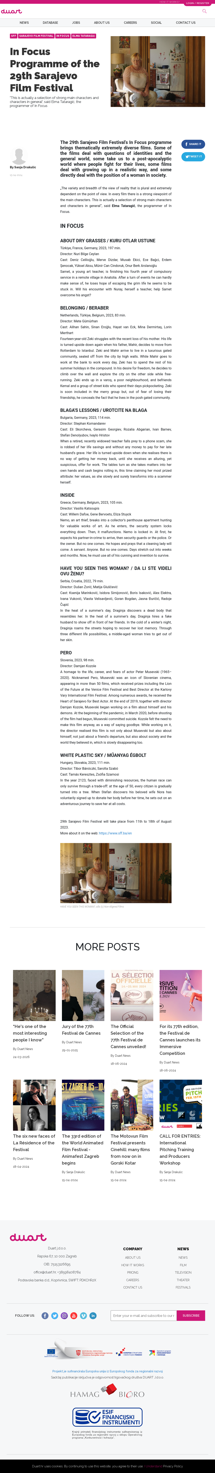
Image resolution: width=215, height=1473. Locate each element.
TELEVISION (183, 1272)
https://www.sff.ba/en (115, 833)
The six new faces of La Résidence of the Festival (34, 1124)
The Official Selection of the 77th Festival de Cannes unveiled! (132, 1018)
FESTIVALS (183, 1287)
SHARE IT (195, 144)
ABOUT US (102, 22)
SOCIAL (156, 22)
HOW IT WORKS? (169, 1)
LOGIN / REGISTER (197, 2)
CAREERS (130, 22)
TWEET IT (195, 156)
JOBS (76, 22)
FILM (183, 1265)
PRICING (132, 1272)
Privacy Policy (173, 1466)
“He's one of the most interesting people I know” (34, 1014)
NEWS (24, 22)
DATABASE (50, 22)
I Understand (153, 1466)
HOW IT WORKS (132, 1265)
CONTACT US (185, 22)
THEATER (183, 1280)
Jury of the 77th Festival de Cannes (83, 1011)
